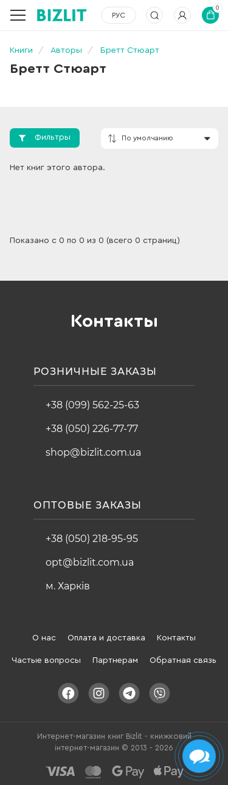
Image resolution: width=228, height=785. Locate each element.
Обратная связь (183, 660)
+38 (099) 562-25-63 (92, 405)
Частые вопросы (46, 660)
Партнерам (115, 660)
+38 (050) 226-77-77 (92, 428)
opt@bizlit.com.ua (90, 562)
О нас (44, 638)
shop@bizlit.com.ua (93, 452)
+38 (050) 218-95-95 (92, 538)
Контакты (176, 638)
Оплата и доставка (106, 638)
